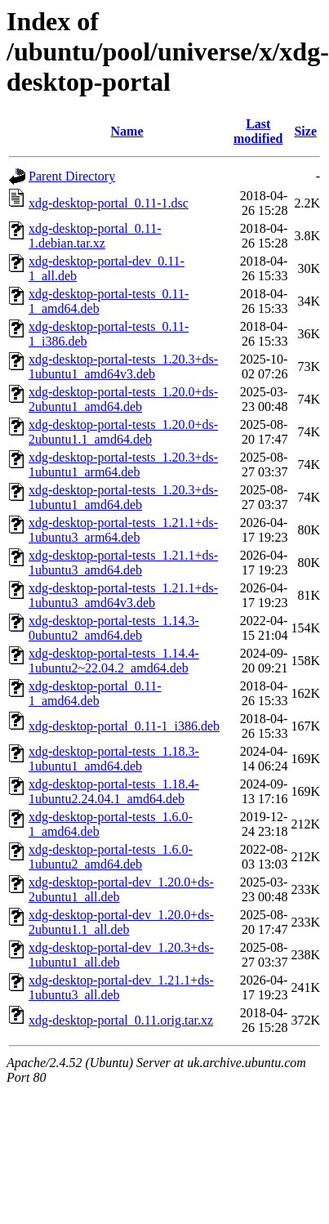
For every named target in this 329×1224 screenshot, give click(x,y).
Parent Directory (72, 176)
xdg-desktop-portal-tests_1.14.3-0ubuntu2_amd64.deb (114, 628)
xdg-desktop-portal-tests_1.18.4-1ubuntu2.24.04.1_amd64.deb (114, 791)
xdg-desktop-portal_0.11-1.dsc (109, 203)
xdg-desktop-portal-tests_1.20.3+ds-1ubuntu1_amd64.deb (123, 497)
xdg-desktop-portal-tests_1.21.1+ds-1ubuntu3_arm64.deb (123, 530)
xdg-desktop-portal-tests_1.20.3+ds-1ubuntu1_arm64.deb (123, 464)
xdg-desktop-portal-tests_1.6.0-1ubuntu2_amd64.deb (111, 856)
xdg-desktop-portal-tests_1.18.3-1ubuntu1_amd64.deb (114, 758)
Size (305, 131)
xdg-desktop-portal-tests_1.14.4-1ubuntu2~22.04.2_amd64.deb (114, 660)
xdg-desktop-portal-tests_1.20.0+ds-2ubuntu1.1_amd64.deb (123, 432)
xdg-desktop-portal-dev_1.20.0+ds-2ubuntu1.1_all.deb (121, 922)
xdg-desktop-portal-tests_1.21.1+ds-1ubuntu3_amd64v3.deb (123, 595)
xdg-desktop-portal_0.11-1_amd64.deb (95, 693)
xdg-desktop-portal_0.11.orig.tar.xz (121, 1020)
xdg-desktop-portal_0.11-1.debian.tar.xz (95, 235)
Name (127, 131)
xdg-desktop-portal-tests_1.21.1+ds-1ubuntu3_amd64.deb (123, 562)
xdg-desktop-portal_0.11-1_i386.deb (124, 726)
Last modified (257, 131)
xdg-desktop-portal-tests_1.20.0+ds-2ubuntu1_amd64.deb (123, 399)
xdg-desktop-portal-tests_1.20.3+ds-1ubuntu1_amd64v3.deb (123, 366)
